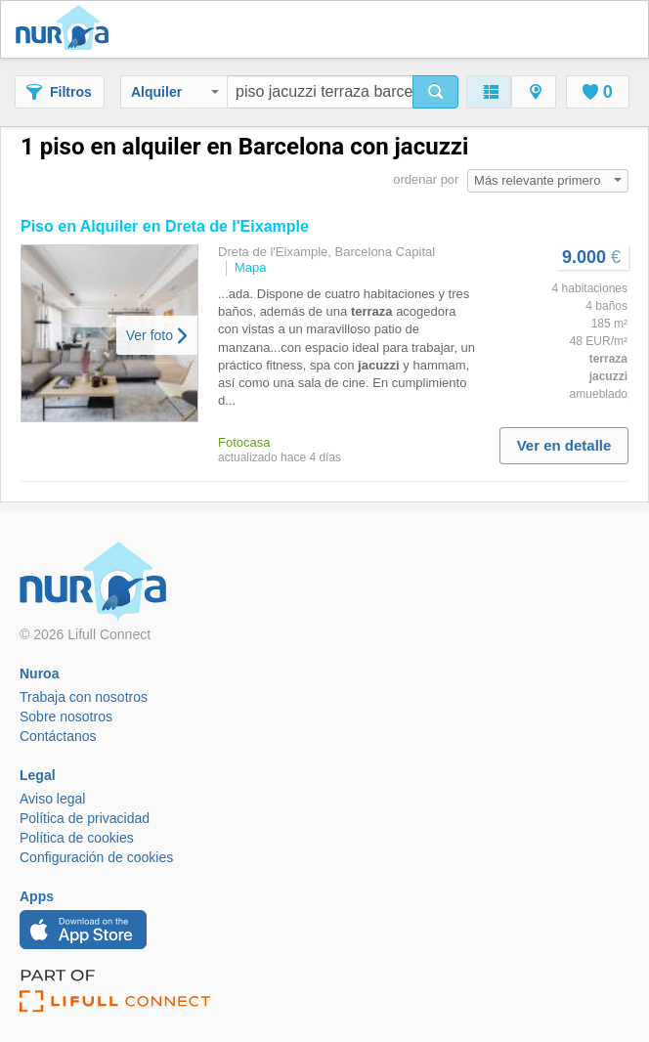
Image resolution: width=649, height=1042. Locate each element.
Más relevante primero (548, 180)
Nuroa (67, 29)
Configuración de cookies (96, 857)
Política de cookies (77, 838)
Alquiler (175, 92)
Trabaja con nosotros (84, 697)
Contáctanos (58, 736)
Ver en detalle (564, 445)
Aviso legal (52, 798)
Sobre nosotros (66, 716)
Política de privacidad (85, 818)
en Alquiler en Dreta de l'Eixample (165, 226)
